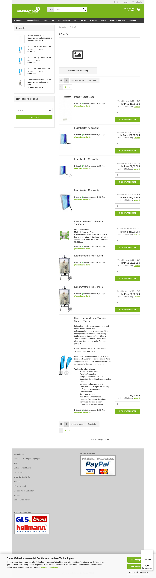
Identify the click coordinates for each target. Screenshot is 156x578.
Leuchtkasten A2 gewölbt (86, 129)
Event (103, 20)
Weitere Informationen (138, 572)
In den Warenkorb (127, 121)
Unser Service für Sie (22, 479)
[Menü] (151, 551)
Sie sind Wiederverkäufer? (24, 492)
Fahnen (93, 20)
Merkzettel (137, 2)
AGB (15, 465)
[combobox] (78, 82)
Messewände (64, 20)
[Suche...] (50, 9)
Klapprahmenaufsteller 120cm (88, 257)
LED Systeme (48, 20)
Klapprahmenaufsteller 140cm (88, 288)
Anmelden (34, 117)
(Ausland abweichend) (82, 108)
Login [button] (125, 2)
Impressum (18, 474)
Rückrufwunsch (20, 488)
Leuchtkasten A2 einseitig (86, 192)
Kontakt (17, 483)
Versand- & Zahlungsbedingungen (27, 460)
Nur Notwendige (138, 566)
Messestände (32, 20)
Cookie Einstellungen (22, 501)
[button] (115, 2)
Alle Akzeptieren (138, 560)
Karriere (17, 497)
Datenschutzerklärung (49, 567)
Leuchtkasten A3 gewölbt (86, 160)
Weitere (132, 20)
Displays (18, 20)
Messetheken (80, 20)
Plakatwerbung (117, 20)
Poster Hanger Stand (84, 98)
